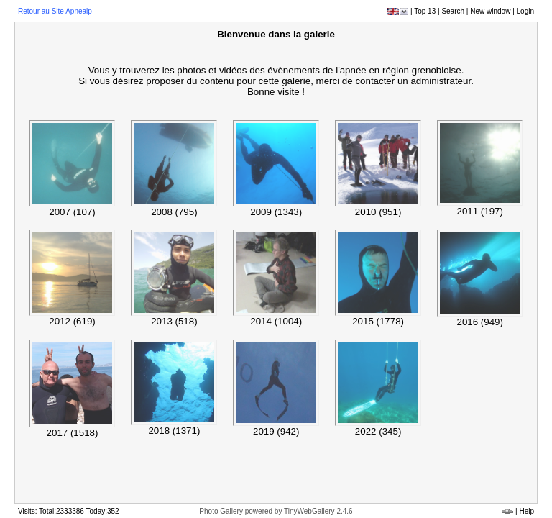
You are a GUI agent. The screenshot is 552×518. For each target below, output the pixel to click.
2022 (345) (378, 431)
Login (525, 11)
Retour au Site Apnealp (55, 11)
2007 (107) (72, 211)
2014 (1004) (276, 321)
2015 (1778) (378, 321)
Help (526, 511)
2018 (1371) (174, 430)
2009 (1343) (276, 211)
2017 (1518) (72, 432)
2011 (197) (479, 211)
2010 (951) (378, 211)
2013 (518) (174, 321)
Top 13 (425, 11)
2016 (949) (479, 322)
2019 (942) (276, 431)
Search (452, 11)
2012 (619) (72, 321)
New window (490, 11)
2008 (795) (174, 211)
